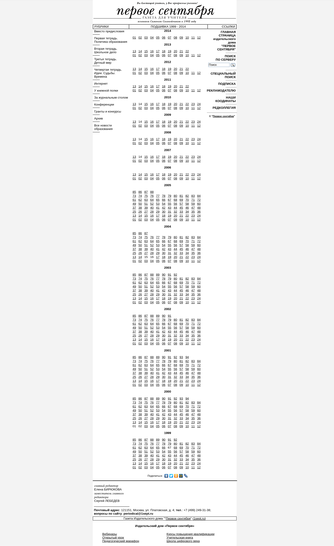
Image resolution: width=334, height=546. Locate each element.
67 (169, 200)
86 (140, 192)
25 (134, 211)
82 (187, 196)
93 (181, 357)
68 (175, 200)
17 (158, 51)
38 (140, 207)
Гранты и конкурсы (107, 111)
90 (163, 274)
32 (175, 211)
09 (181, 37)
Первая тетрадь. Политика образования (110, 39)
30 (163, 211)
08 (175, 37)
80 (175, 196)
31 (169, 211)
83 (193, 196)
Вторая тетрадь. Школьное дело (105, 50)
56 (175, 203)
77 (158, 196)
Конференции (104, 104)
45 (181, 207)
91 (169, 274)
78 (163, 196)
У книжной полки (106, 90)
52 (152, 203)
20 (175, 51)
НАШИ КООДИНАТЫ (226, 99)
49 (134, 203)
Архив (98, 118)
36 (199, 211)
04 (152, 37)
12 (199, 37)
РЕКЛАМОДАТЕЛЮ (222, 90)
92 (175, 274)
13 (134, 51)
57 (181, 203)
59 (193, 203)
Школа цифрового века (183, 541)
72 (199, 200)
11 (193, 37)
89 (158, 274)
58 (187, 203)
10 (187, 37)
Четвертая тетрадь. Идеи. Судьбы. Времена (108, 73)
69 (181, 200)
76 (152, 196)
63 (146, 200)
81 (181, 196)
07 (169, 37)
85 (134, 192)
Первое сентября (223, 116)
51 (146, 203)
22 (187, 51)
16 (152, 51)
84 (199, 196)
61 (134, 200)
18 (163, 51)
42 (163, 207)
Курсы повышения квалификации (191, 534)
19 (169, 51)
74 (140, 196)
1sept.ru (199, 518)
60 (199, 203)
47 (193, 207)
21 (181, 51)
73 (134, 196)
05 (158, 37)
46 (187, 207)
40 (152, 207)
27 (146, 211)
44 (175, 207)
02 (140, 37)
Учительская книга (180, 537)
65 (158, 200)
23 (193, 104)
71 (193, 200)
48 (199, 207)
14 (140, 51)
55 (169, 203)
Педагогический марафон (120, 541)
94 (187, 357)
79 (169, 196)
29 (158, 211)
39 (146, 207)
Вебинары (109, 534)
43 (169, 207)
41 (158, 207)
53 (158, 203)
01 (134, 37)
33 (181, 211)
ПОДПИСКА (227, 84)
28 (152, 211)
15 (146, 51)
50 (140, 203)
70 (187, 200)
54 (163, 203)
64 (152, 200)
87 (146, 192)
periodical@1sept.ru (138, 513)
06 (163, 37)
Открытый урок (113, 537)
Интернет (101, 83)
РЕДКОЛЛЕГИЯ (225, 107)
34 (187, 211)
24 (199, 104)
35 (193, 211)
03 (146, 37)
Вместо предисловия (109, 31)
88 (152, 192)
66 (163, 200)
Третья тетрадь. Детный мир (105, 60)
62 (140, 200)
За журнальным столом (111, 97)
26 (140, 211)
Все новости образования (103, 127)
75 (146, 196)
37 (134, 207)
